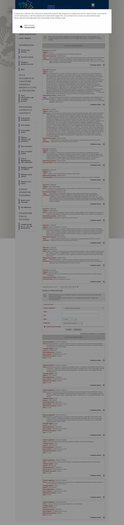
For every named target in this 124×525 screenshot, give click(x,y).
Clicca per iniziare (29, 27)
